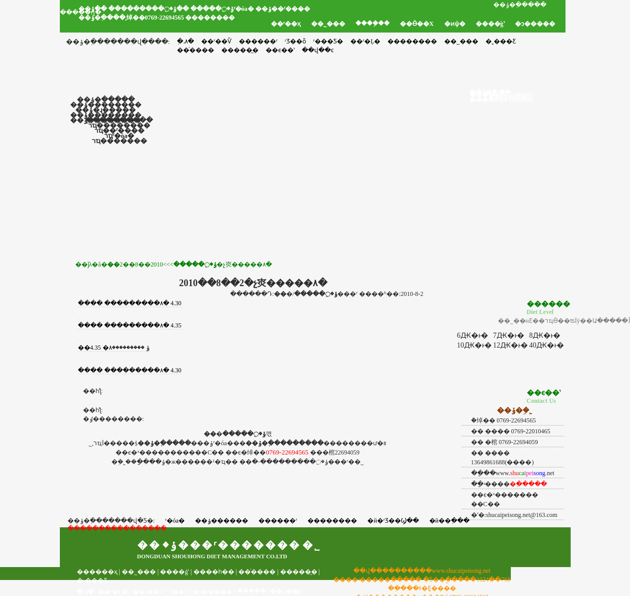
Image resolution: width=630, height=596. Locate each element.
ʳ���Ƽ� (328, 41)
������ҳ (97, 571)
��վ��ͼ (286, 591)
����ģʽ (490, 23)
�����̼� (298, 571)
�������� (412, 41)
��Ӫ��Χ (417, 23)
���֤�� (251, 590)
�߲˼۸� (185, 41)
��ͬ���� (257, 571)
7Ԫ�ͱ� (508, 335)
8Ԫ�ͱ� (544, 335)
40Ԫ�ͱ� (546, 345)
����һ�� (213, 571)
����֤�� (373, 23)
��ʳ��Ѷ (216, 41)
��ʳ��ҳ (286, 23)
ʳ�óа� (175, 520)
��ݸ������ (221, 520)
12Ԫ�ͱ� (510, 345)
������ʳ (258, 41)
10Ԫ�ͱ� (474, 345)
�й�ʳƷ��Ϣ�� (392, 520)
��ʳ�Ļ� (365, 41)
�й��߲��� (449, 520)
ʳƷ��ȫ (295, 41)
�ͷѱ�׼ (454, 23)
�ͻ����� (535, 23)
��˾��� (328, 23)
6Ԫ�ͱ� (472, 335)
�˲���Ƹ (501, 41)
